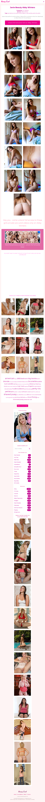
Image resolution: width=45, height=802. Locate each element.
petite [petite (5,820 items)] (8, 391)
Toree (15, 471)
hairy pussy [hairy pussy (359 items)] (10, 386)
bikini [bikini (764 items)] (38, 378)
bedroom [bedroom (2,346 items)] (24, 378)
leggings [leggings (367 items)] (26, 386)
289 (29, 478)
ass (8, 13)
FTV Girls (16, 491)
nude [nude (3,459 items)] (14, 389)
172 (29, 476)
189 (29, 469)
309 (29, 510)
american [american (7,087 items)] (9, 378)
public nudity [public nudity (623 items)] (17, 391)
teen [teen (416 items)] (26, 397)
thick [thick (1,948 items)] (29, 397)
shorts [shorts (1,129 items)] (21, 394)
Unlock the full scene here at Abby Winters (22, 23)
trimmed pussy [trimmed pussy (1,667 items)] (18, 399)
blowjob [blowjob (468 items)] (11, 381)
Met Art (16, 496)
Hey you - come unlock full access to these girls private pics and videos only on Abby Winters (22, 223)
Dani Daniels (17, 455)
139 (29, 473)
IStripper (16, 500)
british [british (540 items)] (26, 381)
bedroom (11, 13)
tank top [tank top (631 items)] (12, 397)
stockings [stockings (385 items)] (8, 397)
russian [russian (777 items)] (29, 391)
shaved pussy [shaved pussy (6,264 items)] (10, 394)
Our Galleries (25, 10)
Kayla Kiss (16, 473)
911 (29, 496)
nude (27, 13)
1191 (29, 491)
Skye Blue (16, 480)
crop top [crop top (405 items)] (24, 384)
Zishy (15, 488)
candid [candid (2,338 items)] (10, 384)
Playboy (16, 510)
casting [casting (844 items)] (15, 384)
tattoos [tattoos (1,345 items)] (22, 397)
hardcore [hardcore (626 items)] (15, 386)
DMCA (25, 794)
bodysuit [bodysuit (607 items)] (16, 381)
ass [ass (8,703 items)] (19, 378)
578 (29, 500)
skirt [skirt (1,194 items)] (28, 394)
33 (29, 466)
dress (20, 13)
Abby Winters (25, 11)
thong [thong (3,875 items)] (34, 397)
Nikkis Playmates (18, 498)
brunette (16, 13)
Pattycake (16, 505)
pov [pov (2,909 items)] (12, 392)
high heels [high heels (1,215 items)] (21, 386)
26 (29, 480)
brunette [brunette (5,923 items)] (32, 381)
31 (29, 471)
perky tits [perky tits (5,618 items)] (36, 389)
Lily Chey (16, 457)
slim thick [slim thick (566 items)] (32, 394)
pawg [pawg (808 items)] (30, 389)
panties (30, 13)
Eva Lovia (16, 469)
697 (29, 498)
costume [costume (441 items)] (20, 384)
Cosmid (16, 493)
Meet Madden (17, 462)
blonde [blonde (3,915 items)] (6, 381)
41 (29, 455)
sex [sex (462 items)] (39, 391)
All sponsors (17, 512)
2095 (29, 488)
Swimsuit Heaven (18, 507)
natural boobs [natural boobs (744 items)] (8, 389)
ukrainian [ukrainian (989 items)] (27, 399)
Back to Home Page (22, 405)
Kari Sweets (17, 478)
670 (29, 459)
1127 (29, 493)
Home (15, 794)
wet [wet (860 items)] (31, 399)
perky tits (35, 13)
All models (16, 483)
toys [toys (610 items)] (38, 397)
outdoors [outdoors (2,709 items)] (20, 389)
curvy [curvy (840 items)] (27, 384)
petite (39, 13)
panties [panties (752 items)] (26, 389)
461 (29, 462)
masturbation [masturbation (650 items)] (37, 386)
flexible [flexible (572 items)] (6, 386)
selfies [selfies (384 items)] (37, 391)
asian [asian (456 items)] (16, 378)
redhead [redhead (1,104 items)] (24, 391)
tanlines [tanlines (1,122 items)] (17, 397)
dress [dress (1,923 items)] (31, 384)
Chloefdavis (17, 464)
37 (29, 457)
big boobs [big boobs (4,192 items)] (32, 378)
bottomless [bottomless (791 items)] (21, 381)
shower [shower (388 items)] (24, 394)
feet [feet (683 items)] (34, 384)
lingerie (23, 13)
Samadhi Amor (17, 466)
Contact (29, 794)
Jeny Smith (16, 476)
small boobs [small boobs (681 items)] (38, 394)
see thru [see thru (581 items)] (33, 391)
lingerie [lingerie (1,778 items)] (31, 386)
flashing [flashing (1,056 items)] (38, 384)
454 (29, 505)
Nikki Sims (16, 459)
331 (29, 507)
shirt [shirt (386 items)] (18, 394)
